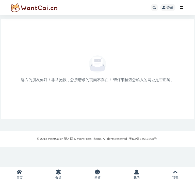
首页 (19, 174)
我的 (136, 174)
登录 (167, 7)
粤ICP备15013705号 (143, 139)
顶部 (175, 174)
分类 (58, 174)
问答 (97, 174)
